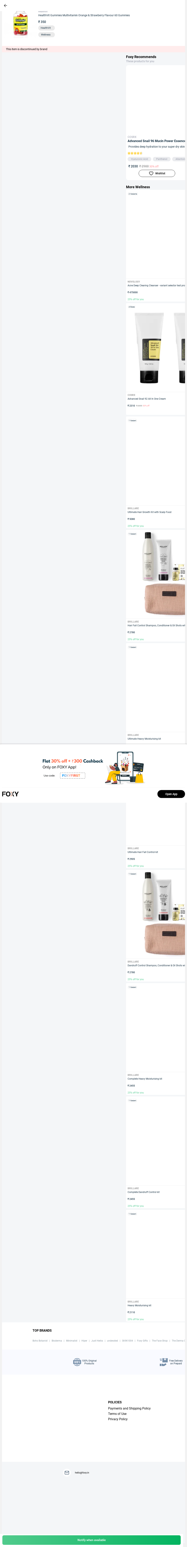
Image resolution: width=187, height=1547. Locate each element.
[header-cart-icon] (169, 5)
